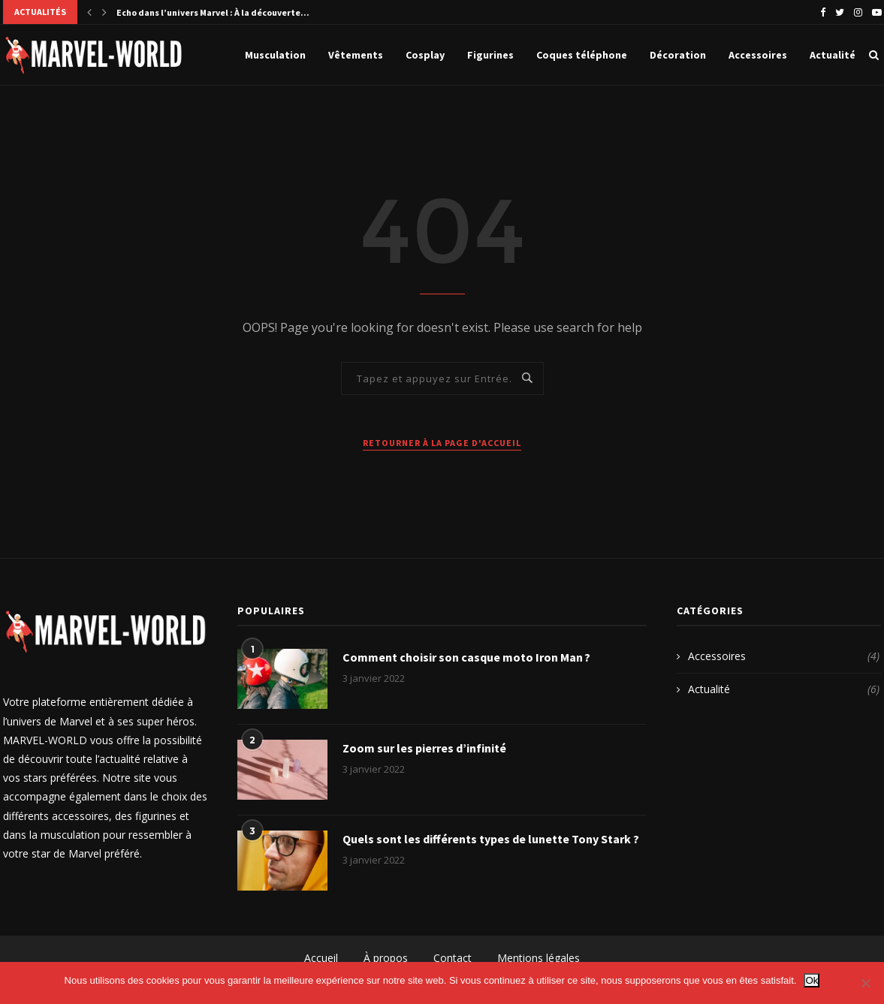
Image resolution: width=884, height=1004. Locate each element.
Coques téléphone (581, 55)
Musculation (275, 55)
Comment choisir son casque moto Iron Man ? (466, 657)
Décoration (678, 55)
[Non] (865, 982)
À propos (386, 958)
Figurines (490, 55)
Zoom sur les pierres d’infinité (424, 747)
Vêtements (355, 55)
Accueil (321, 958)
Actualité (832, 55)
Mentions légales (538, 958)
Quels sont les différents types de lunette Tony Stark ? (490, 838)
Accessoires (758, 55)
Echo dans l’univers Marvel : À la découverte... (212, 12)
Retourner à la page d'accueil (442, 442)
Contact (452, 958)
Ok (811, 980)
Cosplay (425, 55)
